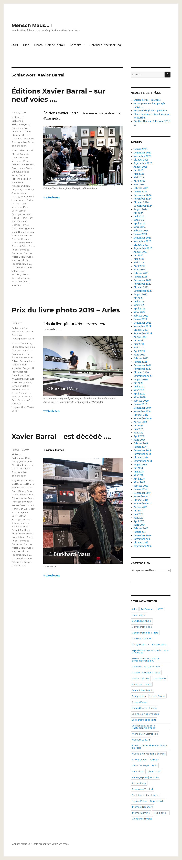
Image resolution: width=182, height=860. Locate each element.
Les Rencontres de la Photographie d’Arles (143, 726)
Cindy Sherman (140, 644)
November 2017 (142, 496)
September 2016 (143, 546)
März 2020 (140, 397)
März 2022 (139, 312)
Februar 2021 (141, 358)
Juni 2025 (139, 174)
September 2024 (143, 205)
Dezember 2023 (142, 237)
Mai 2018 (138, 475)
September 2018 (143, 461)
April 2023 (139, 266)
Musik (15, 468)
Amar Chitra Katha (21, 343)
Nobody (16, 389)
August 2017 (140, 507)
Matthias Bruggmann (23, 228)
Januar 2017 (140, 532)
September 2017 (142, 503)
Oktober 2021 (141, 329)
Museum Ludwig (141, 739)
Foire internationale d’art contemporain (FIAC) (145, 659)
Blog (26, 45)
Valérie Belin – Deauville (147, 100)
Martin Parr (26, 217)
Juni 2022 (139, 301)
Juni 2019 (138, 429)
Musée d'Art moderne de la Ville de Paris (149, 746)
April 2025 (139, 181)
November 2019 (142, 411)
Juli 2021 (138, 340)
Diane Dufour (26, 494)
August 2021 (140, 337)
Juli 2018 (138, 468)
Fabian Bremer (20, 361)
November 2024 (142, 198)
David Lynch (18, 168)
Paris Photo (138, 771)
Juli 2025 (138, 170)
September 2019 (143, 418)
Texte (31, 142)
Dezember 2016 (142, 535)
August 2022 (140, 294)
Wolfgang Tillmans (142, 818)
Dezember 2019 (142, 407)
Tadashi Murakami (21, 263)
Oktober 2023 (141, 244)
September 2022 (143, 290)
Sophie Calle (26, 256)
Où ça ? (154, 759)
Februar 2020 (141, 400)
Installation (25, 131)
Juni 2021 (139, 344)
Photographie (19, 142)
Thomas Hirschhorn (22, 267)
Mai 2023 (139, 262)
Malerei (26, 135)
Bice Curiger (139, 615)
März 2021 (139, 354)
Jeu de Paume (157, 696)
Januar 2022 (140, 319)
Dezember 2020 (143, 365)
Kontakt (75, 45)
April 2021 (139, 351)
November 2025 (142, 156)
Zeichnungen (19, 145)
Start (15, 45)
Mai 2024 (139, 220)
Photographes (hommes (145, 777)
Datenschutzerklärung (105, 45)
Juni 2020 (139, 386)
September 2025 (143, 163)
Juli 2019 (138, 425)
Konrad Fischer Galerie (144, 708)
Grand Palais (159, 678)
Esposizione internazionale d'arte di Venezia (150, 651)
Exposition (17, 128)
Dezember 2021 (142, 322)
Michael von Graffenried (145, 733)
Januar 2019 (140, 446)
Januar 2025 (140, 191)
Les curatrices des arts (144, 719)
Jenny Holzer (139, 696)
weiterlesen (51, 197)
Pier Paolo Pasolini (22, 242)
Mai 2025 (139, 177)
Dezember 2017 (142, 493)
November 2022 (142, 283)
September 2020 (143, 376)
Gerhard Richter (140, 678)
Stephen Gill (24, 400)
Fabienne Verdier (21, 178)
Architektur (18, 117)
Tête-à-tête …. (160, 812)
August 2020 (141, 379)
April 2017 (139, 521)
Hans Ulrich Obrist (141, 684)
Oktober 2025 (141, 159)
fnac (31, 361)
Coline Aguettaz (20, 354)
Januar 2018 (140, 489)
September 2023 (143, 248)
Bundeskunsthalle (142, 620)
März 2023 (139, 269)
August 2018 (140, 464)
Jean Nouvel (27, 196)
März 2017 (139, 524)
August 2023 (140, 251)
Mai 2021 (139, 347)
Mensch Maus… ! (32, 25)
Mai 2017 (138, 517)
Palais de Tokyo (140, 765)
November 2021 (142, 326)
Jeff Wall (16, 203)
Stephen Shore (20, 260)
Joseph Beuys (139, 702)
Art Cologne (147, 609)
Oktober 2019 (141, 415)
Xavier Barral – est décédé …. (61, 436)
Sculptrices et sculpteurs (145, 795)
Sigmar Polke (139, 801)
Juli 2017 (138, 510)
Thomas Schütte (141, 812)
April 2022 (139, 308)
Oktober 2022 (141, 287)
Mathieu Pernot (20, 224)
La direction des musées (145, 713)
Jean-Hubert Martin (22, 200)
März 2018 (139, 482)
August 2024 (141, 209)
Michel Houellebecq (23, 232)
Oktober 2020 (141, 372)
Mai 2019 (138, 432)
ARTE (160, 609)
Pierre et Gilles (19, 246)
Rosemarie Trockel (142, 789)
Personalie (28, 138)
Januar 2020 (140, 404)
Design (15, 461)
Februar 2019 (141, 443)
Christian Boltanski (142, 638)
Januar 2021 (140, 361)
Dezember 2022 (142, 280)
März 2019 (139, 439)
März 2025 (139, 184)
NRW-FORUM (139, 759)
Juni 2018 (139, 471)
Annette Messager (22, 487)
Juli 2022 (138, 298)
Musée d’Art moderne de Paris (148, 753)
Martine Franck (20, 221)
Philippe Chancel (21, 239)
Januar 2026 (140, 149)
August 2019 (140, 422)
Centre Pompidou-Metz (145, 632)
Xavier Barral (18, 565)
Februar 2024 (141, 230)
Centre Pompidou (142, 626)
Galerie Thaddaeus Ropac (146, 672)
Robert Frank (139, 783)
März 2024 (140, 227)
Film (26, 128)
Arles (134, 609)
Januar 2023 (140, 276)
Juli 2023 (138, 255)
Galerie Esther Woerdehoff (146, 666)
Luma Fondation (20, 386)
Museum (16, 138)
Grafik (15, 131)
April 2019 (139, 436)
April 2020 (139, 393)
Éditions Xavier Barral (23, 357)
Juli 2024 (138, 212)
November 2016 (142, 539)
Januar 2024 (140, 234)
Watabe (16, 274)
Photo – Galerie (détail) (49, 45)
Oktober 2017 (141, 500)
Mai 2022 (139, 305)
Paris (154, 765)
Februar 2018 (141, 485)
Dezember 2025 (142, 152)
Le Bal (27, 382)
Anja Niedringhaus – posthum (150, 110)
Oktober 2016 (141, 542)
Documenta (159, 644)
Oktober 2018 (141, 457)
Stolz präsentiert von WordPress (51, 844)
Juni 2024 (139, 216)
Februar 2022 (141, 315)
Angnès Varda (19, 480)
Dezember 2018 (142, 450)
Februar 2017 (141, 528)
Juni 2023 (139, 259)
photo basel (154, 771)
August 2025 (140, 166)
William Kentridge (21, 562)
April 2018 (139, 478)
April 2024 (139, 223)
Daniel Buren (27, 164)
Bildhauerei (18, 124)
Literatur (16, 135)
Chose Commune (21, 347)
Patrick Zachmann (22, 235)
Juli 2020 (138, 383)
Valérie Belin (18, 271)
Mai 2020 (139, 390)
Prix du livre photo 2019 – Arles (66, 310)
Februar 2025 (141, 188)
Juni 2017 (138, 514)
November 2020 (142, 368)
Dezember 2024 (143, 195)
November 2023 (142, 241)
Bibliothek (17, 121)
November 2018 (142, 454)
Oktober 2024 (141, 202)
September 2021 (143, 333)
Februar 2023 (141, 273)
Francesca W (19, 501)
